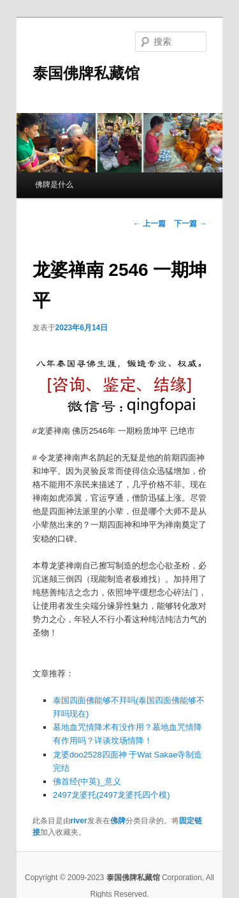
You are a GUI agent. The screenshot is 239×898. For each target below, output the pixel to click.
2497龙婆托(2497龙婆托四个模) (111, 795)
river (79, 820)
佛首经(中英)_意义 (87, 781)
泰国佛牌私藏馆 (86, 73)
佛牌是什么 (54, 184)
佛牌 (118, 820)
